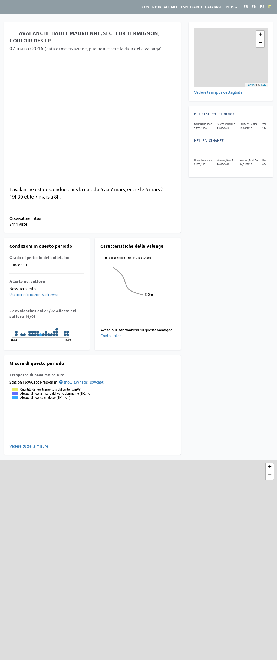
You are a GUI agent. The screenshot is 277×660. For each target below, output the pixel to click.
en (254, 7)
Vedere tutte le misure (28, 446)
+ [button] (260, 35)
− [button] (260, 43)
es (262, 7)
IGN (263, 84)
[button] (81, 382)
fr (246, 7)
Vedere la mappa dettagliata (218, 92)
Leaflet (250, 84)
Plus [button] (232, 7)
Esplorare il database (201, 7)
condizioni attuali (159, 7)
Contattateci (111, 336)
